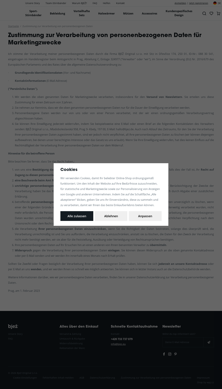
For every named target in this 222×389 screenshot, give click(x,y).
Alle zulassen (145, 216)
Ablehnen (111, 216)
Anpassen (77, 216)
